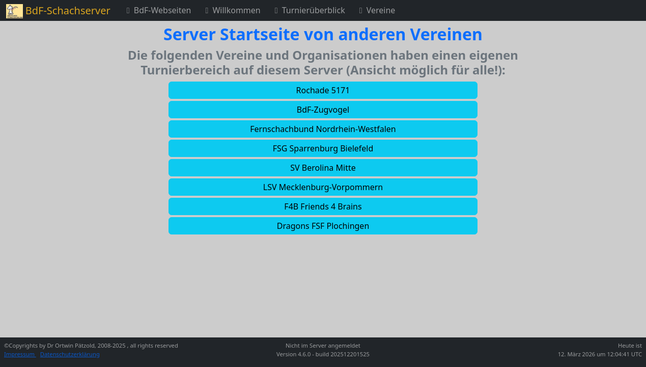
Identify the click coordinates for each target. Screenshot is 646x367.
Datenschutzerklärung (70, 354)
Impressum (20, 354)
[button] (323, 90)
